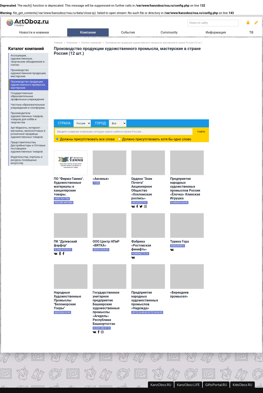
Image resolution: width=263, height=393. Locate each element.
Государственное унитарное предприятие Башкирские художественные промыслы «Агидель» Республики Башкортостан (106, 308)
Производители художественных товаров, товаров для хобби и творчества (27, 118)
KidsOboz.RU (242, 385)
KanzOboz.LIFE (188, 385)
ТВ (251, 32)
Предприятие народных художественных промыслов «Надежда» (144, 300)
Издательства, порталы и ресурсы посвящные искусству (27, 160)
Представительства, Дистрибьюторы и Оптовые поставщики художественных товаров (28, 147)
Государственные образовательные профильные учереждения (27, 96)
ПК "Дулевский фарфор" (65, 243)
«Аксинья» (101, 179)
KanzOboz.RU (160, 385)
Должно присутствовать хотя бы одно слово (154, 139)
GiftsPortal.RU (216, 385)
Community (169, 32)
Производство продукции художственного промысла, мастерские (28, 84)
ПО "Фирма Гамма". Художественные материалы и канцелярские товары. (69, 186)
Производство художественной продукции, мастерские (28, 73)
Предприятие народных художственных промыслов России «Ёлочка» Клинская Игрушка (185, 188)
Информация (216, 32)
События (128, 32)
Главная (58, 42)
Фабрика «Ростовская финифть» (141, 245)
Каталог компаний (91, 42)
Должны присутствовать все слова (85, 139)
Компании (88, 32)
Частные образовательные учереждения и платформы (28, 106)
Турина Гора (179, 241)
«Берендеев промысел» (179, 294)
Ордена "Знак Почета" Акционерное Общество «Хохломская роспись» (141, 188)
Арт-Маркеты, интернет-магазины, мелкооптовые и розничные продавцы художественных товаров (28, 132)
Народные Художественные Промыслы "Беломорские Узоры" (67, 300)
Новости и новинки (34, 32)
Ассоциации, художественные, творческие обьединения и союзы (28, 60)
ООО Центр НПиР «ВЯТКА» (106, 243)
